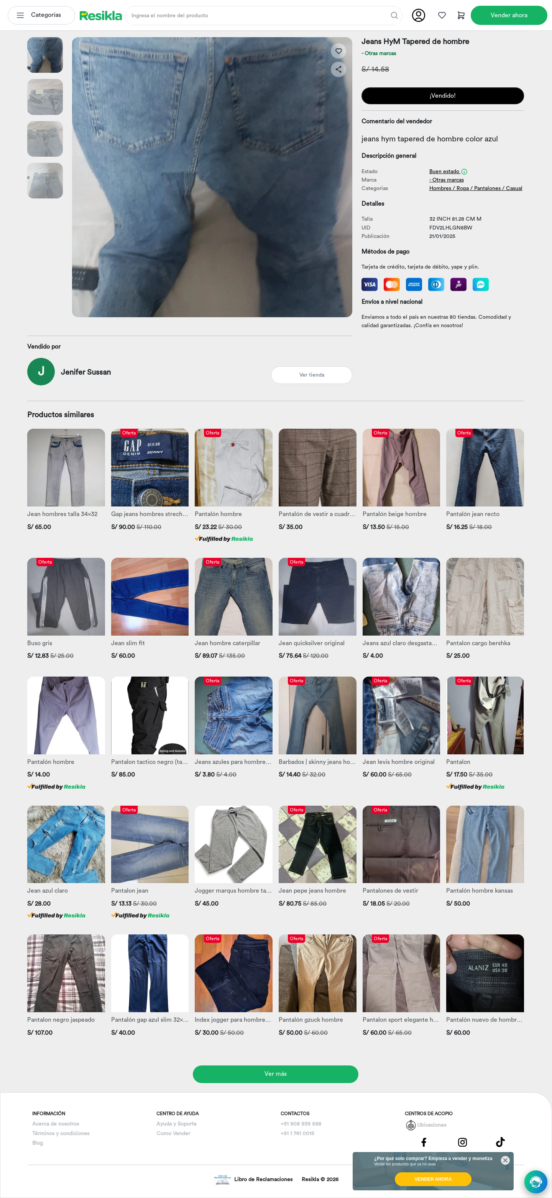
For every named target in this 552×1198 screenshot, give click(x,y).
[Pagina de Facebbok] (424, 1141)
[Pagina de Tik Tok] (500, 1141)
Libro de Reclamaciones (253, 1179)
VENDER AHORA (433, 1179)
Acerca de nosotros (55, 1124)
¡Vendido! (443, 96)
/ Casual (512, 188)
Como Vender (173, 1133)
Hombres (440, 188)
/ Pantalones (485, 188)
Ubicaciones (431, 1125)
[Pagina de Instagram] (462, 1141)
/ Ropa (461, 188)
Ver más (275, 1074)
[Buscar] (394, 15)
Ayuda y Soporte (176, 1124)
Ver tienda (311, 375)
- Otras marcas (378, 53)
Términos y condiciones (60, 1133)
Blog (37, 1143)
